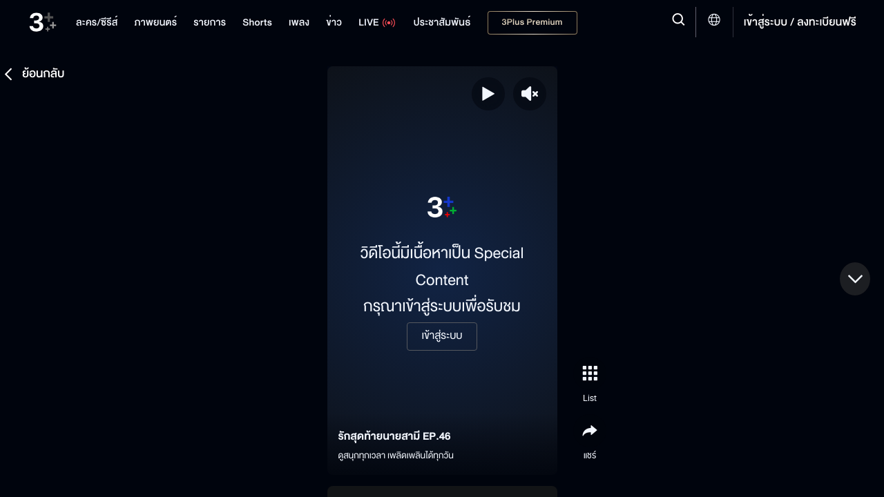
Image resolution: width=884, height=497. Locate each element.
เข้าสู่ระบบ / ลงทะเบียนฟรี (800, 22)
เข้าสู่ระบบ (441, 336)
